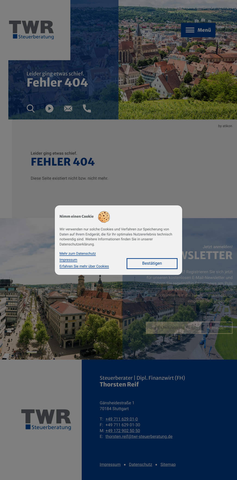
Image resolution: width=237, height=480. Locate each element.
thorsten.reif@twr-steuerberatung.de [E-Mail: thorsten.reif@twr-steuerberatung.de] (139, 436)
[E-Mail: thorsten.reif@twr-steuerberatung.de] (68, 108)
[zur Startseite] (46, 419)
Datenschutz (140, 464)
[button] (31, 108)
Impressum (110, 464)
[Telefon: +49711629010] (122, 419)
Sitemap (168, 464)
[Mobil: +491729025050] (123, 431)
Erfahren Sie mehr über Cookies (84, 266)
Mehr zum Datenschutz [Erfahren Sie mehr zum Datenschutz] (77, 253)
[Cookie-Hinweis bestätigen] (152, 263)
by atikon (225, 126)
